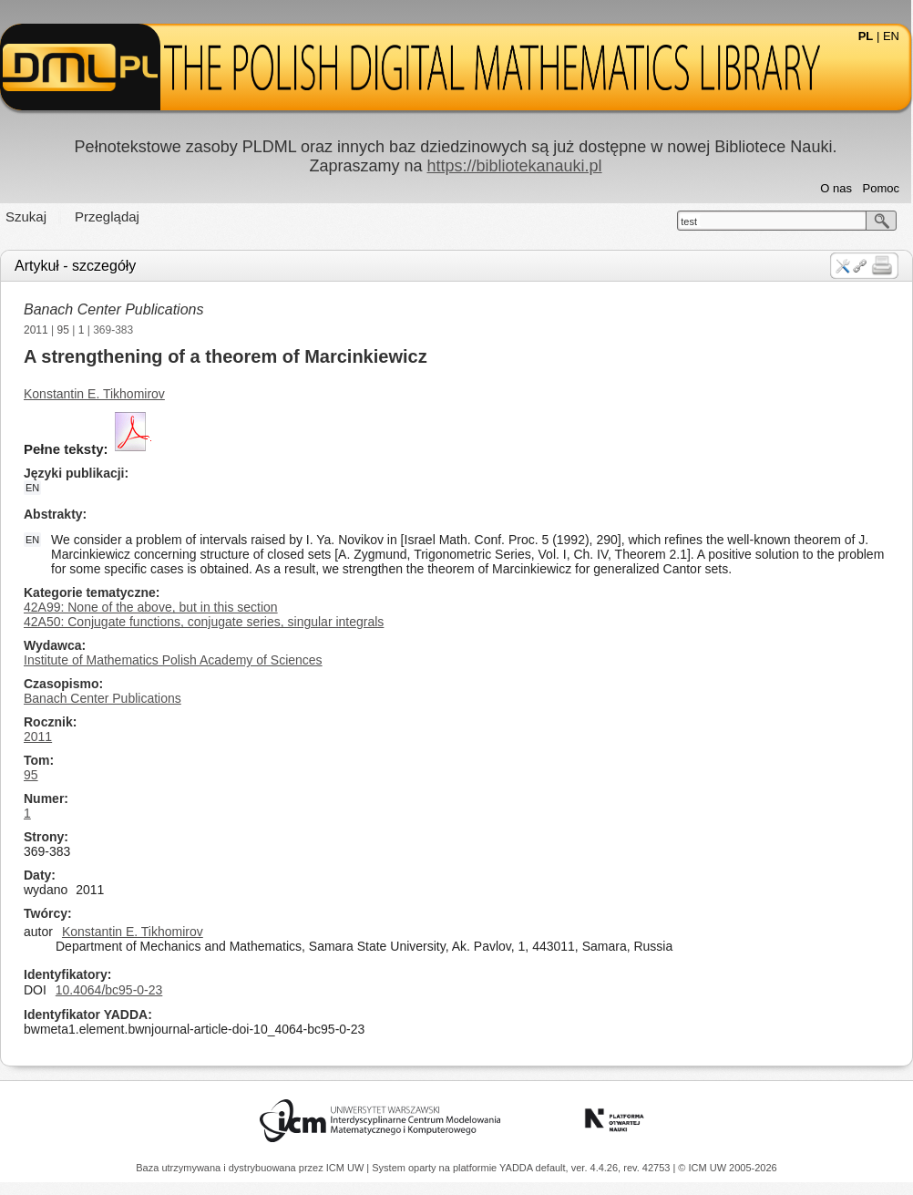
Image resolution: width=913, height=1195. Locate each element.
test (689, 221)
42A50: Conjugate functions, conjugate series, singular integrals (204, 621)
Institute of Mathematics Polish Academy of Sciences (173, 660)
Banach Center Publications (113, 309)
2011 (36, 330)
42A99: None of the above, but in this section (151, 607)
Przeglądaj (107, 216)
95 (63, 330)
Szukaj (25, 216)
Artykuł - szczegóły (75, 265)
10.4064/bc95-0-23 (109, 990)
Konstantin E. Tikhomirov (94, 393)
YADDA (517, 1167)
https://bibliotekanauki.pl (513, 166)
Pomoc (881, 188)
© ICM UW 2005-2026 (727, 1167)
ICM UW (346, 1167)
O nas (836, 188)
